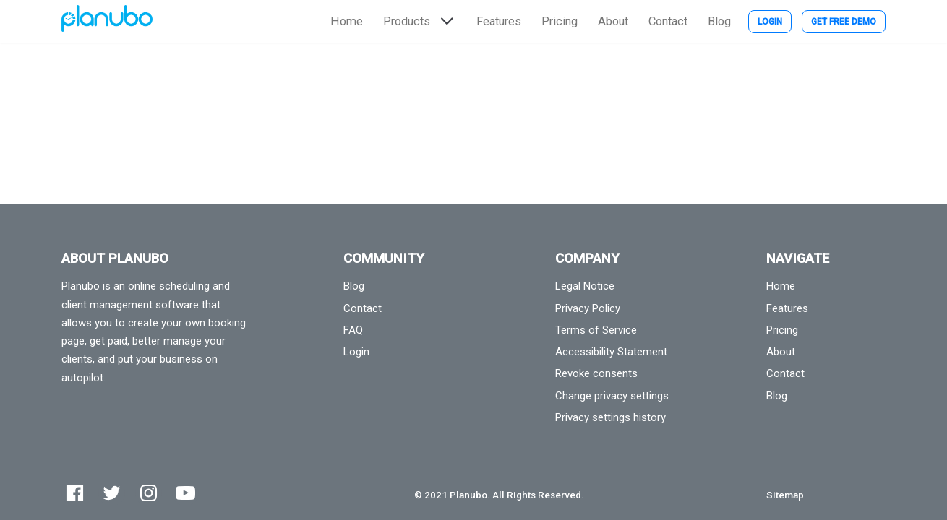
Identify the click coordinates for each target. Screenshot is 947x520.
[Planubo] (107, 21)
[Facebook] (74, 493)
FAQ (353, 330)
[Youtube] (185, 493)
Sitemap (785, 494)
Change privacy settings (612, 395)
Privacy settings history (610, 417)
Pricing (559, 21)
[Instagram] (148, 493)
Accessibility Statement (611, 351)
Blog (719, 21)
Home (346, 21)
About (613, 21)
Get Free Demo (843, 22)
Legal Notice (584, 286)
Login (770, 22)
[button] (445, 21)
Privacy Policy (587, 308)
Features (498, 21)
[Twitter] (111, 493)
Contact (667, 21)
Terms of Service (596, 330)
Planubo (468, 494)
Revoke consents (596, 373)
